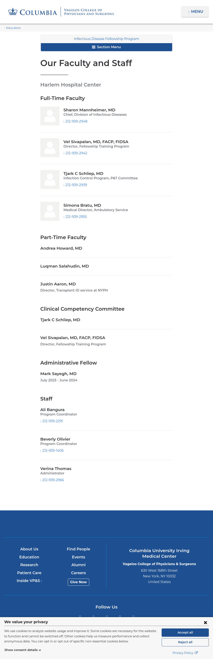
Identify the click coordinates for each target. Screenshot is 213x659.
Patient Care (30, 573)
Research (29, 565)
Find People (78, 549)
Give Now (79, 582)
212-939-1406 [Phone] (52, 450)
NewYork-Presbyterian (106, 526)
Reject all (185, 642)
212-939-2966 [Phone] (52, 480)
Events (79, 557)
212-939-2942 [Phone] (76, 153)
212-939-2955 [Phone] (76, 216)
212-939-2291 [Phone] (52, 421)
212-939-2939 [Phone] (76, 185)
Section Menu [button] (106, 47)
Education (12, 27)
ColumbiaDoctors (174, 524)
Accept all (185, 632)
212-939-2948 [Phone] (76, 121)
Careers (79, 573)
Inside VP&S (29, 581)
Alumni (78, 565)
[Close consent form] (205, 622)
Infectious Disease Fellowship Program (106, 39)
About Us (29, 549)
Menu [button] (197, 11)
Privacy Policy (185, 653)
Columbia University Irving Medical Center (39, 524)
